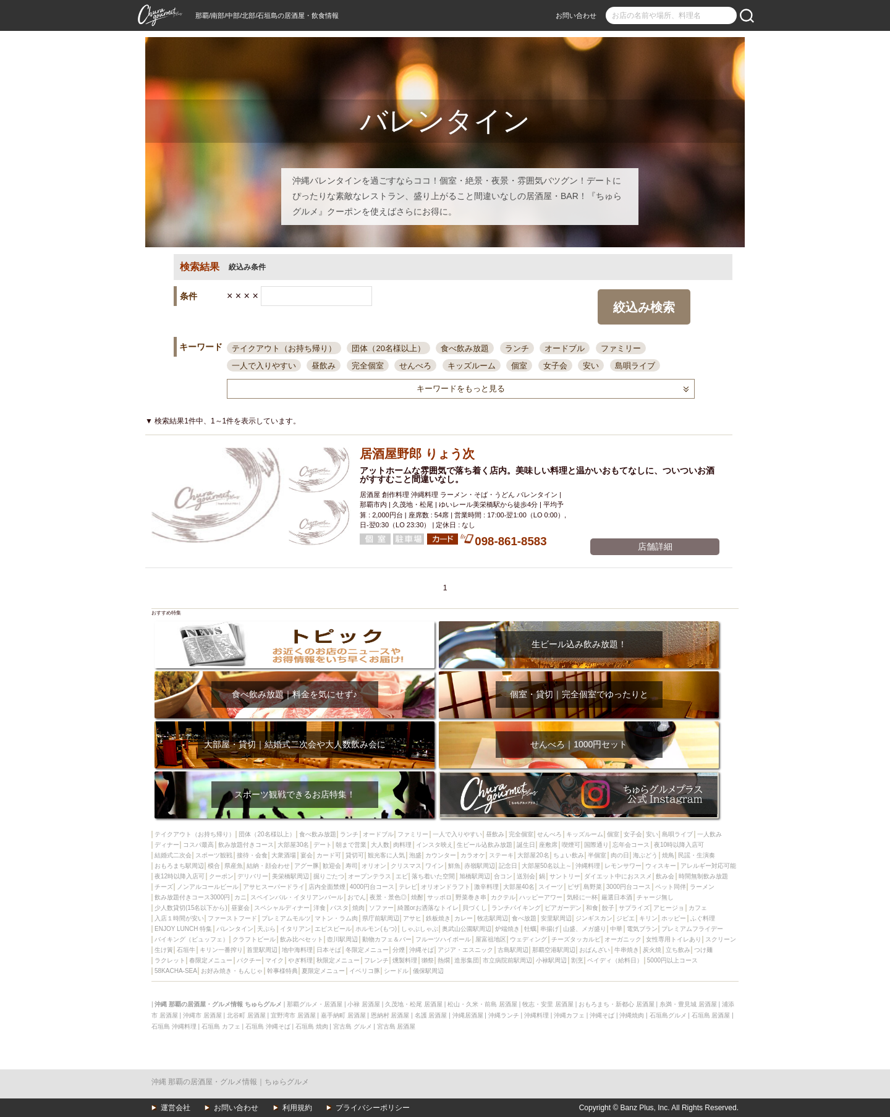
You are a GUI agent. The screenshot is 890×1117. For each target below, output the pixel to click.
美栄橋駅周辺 (290, 876)
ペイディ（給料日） (615, 960)
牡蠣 (530, 928)
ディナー (167, 844)
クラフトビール (254, 939)
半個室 (597, 855)
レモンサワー (623, 865)
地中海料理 (297, 949)
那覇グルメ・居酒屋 (314, 1004)
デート (322, 844)
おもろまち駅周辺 (179, 865)
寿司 (351, 865)
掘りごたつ (328, 876)
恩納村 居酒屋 (390, 1015)
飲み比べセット (301, 939)
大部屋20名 (533, 855)
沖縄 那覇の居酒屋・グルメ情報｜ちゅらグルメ (230, 1081)
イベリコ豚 (364, 970)
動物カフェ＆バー (387, 939)
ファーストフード (232, 918)
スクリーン (720, 939)
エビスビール (333, 928)
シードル (396, 970)
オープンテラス (369, 876)
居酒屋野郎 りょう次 (417, 454)
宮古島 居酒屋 (396, 1026)
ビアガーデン (563, 907)
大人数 (380, 844)
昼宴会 (240, 907)
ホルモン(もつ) (376, 928)
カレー (463, 918)
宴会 (306, 855)
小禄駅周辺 (551, 960)
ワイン (434, 865)
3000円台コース (628, 886)
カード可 (328, 855)
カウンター (440, 855)
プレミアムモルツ (286, 918)
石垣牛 (186, 949)
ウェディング (528, 939)
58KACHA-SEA (176, 970)
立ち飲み (678, 949)
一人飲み (709, 834)
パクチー (249, 960)
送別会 (526, 876)
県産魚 (233, 865)
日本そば (328, 949)
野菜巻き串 (471, 897)
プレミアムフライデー (692, 928)
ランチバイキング (516, 907)
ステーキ (501, 855)
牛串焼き (626, 949)
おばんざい (594, 949)
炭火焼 (652, 949)
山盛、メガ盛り (584, 928)
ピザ (573, 886)
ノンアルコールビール (208, 886)
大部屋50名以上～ (547, 865)
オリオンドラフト (445, 886)
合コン (503, 876)
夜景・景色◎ (388, 897)
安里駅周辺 (556, 918)
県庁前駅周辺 (380, 918)
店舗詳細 (655, 546)
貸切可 (354, 855)
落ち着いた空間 (433, 876)
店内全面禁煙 (326, 886)
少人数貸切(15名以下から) (191, 907)
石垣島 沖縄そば (267, 1026)
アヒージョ (668, 907)
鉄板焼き (438, 918)
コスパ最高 (198, 844)
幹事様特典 (282, 970)
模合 (214, 865)
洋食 (319, 907)
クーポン (221, 876)
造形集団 (466, 960)
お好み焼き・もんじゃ (232, 970)
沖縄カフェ (569, 1015)
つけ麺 (703, 949)
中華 (616, 928)
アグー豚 (306, 865)
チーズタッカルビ (576, 939)
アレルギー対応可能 (708, 865)
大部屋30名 (293, 844)
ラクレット (170, 960)
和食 (592, 907)
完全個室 (368, 365)
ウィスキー (660, 865)
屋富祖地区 (490, 939)
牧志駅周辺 (492, 918)
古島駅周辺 (513, 949)
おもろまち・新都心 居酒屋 (616, 1004)
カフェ (698, 907)
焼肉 (358, 907)
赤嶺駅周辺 (479, 865)
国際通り (596, 844)
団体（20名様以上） (388, 348)
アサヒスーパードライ (274, 886)
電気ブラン (642, 928)
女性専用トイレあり (673, 939)
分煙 (398, 949)
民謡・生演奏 (696, 855)
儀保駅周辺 (428, 970)
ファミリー (621, 348)
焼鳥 (668, 855)
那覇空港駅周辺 (553, 949)
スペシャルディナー (282, 907)
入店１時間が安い (179, 918)
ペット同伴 (670, 886)
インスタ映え (434, 844)
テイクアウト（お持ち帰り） (284, 348)
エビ (402, 876)
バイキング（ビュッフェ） (192, 939)
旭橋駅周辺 (474, 876)
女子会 (555, 365)
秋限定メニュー (338, 960)
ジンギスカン (593, 918)
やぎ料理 (300, 960)
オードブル (565, 348)
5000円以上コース (672, 960)
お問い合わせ (576, 15)
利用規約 (297, 1107)
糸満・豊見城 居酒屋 (688, 1004)
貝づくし (474, 907)
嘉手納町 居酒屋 (343, 1015)
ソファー (381, 907)
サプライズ (634, 907)
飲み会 (665, 876)
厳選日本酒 (616, 897)
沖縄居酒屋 (467, 1015)
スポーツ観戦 (213, 855)
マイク (274, 960)
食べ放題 (524, 918)
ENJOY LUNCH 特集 (183, 928)
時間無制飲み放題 (703, 876)
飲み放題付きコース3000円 (192, 897)
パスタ (339, 907)
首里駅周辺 (262, 949)
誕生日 (526, 844)
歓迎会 (332, 865)
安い (591, 365)
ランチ (517, 348)
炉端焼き (507, 928)
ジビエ (625, 918)
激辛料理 (486, 886)
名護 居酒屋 (431, 1015)
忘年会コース (631, 844)
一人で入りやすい (264, 365)
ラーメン (702, 886)
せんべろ (415, 365)
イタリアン (295, 928)
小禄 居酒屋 (363, 1004)
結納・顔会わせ (268, 865)
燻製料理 (404, 960)
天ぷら (266, 928)
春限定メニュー (210, 960)
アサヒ (412, 918)
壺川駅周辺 (342, 939)
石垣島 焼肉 (311, 1026)
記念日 (508, 865)
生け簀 (164, 949)
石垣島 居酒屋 (711, 1015)
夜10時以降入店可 (679, 844)
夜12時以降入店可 (180, 876)
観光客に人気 (386, 855)
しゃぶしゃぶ (419, 928)
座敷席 (548, 844)
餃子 (608, 907)
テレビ (408, 886)
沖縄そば (421, 949)
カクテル (503, 897)
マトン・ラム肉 (336, 918)
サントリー (564, 876)
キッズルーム (471, 365)
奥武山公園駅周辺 (466, 928)
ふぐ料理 (702, 918)
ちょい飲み (568, 855)
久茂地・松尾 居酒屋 (414, 1004)
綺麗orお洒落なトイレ (428, 907)
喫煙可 (571, 844)
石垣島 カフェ (220, 1026)
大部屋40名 (519, 886)
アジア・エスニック (465, 949)
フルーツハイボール (443, 939)
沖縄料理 (587, 865)
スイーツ (550, 886)
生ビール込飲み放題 (484, 844)
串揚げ (549, 928)
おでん (356, 897)
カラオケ (472, 855)
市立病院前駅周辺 (507, 960)
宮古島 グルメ (352, 1026)
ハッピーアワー (540, 897)
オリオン (374, 865)
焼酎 (417, 897)
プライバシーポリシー (373, 1107)
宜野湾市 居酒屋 (293, 1015)
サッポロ (439, 897)
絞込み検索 (644, 307)
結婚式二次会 (173, 855)
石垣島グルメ (668, 1015)
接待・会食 (252, 855)
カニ (240, 897)
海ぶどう (645, 855)
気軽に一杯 (582, 897)
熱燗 (444, 960)
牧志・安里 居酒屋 (548, 1004)
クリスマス (406, 865)
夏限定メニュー (323, 970)
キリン (648, 918)
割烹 (577, 960)
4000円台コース (372, 886)
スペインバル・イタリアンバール (296, 897)
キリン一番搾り (221, 949)
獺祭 (428, 960)
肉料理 (402, 844)
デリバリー (252, 876)
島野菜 (592, 886)
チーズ (164, 886)
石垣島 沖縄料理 (174, 1026)
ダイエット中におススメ (618, 876)
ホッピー (673, 918)
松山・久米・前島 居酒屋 (482, 1004)
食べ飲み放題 (465, 348)
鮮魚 (454, 865)
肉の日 (620, 855)
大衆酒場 (283, 855)
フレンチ (376, 960)
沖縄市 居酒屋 (202, 1015)
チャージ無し (655, 897)
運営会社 (175, 1107)
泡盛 (415, 855)
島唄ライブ (635, 365)
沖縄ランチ (503, 1015)
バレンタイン (234, 928)
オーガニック (623, 939)
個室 (519, 365)
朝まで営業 (351, 844)
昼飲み (324, 365)
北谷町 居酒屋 (246, 1015)
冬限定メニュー (367, 949)
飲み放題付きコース (246, 844)
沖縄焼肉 (631, 1015)
